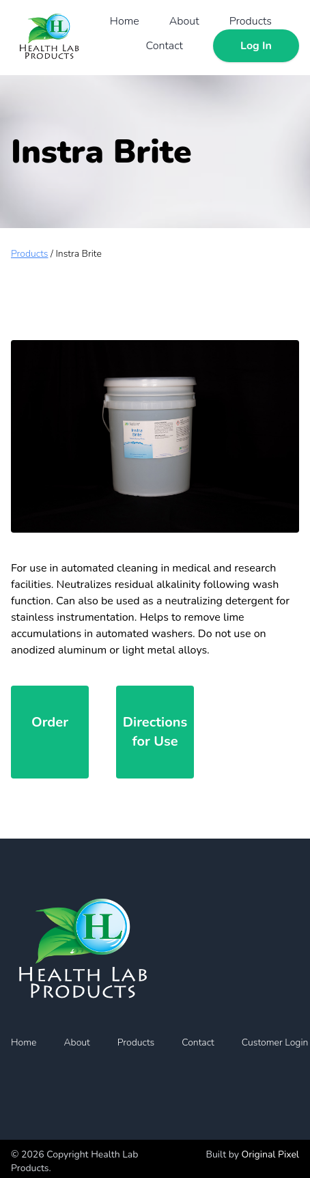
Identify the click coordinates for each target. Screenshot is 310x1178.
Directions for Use (155, 732)
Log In (256, 45)
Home (124, 21)
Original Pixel (270, 1154)
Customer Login (275, 1042)
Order (49, 722)
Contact (164, 45)
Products (250, 21)
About (184, 21)
